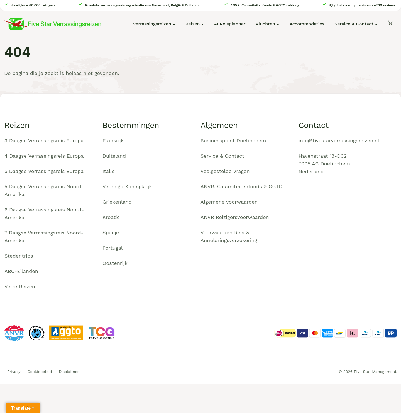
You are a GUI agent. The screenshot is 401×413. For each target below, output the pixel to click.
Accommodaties (306, 23)
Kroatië (111, 217)
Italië (108, 171)
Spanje (110, 232)
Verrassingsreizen (152, 23)
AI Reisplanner (230, 23)
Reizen (192, 23)
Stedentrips (18, 256)
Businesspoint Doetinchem (233, 140)
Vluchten (265, 23)
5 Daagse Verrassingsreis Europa (44, 171)
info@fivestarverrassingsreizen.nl (339, 140)
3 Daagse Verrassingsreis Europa (44, 140)
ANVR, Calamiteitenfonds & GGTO (241, 186)
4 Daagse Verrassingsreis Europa (44, 156)
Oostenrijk (115, 263)
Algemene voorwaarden (229, 202)
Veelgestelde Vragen (225, 171)
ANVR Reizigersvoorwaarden (234, 217)
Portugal (112, 248)
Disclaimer (69, 371)
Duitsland (114, 156)
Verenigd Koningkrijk (127, 186)
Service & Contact (353, 23)
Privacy (14, 371)
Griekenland (117, 202)
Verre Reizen (19, 286)
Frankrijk (113, 140)
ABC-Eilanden (21, 271)
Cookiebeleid (40, 371)
